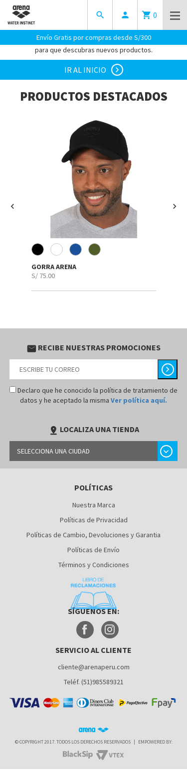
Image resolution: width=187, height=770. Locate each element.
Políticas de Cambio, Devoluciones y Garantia (93, 534)
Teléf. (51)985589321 (94, 681)
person (125, 15)
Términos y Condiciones (93, 564)
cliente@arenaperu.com (94, 666)
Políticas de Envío (93, 549)
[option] (93, 202)
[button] (12, 206)
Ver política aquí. (139, 400)
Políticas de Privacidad (94, 519)
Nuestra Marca (93, 504)
